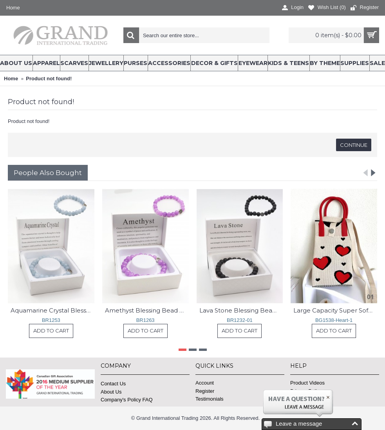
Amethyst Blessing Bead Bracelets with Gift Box (147, 310)
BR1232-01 (240, 320)
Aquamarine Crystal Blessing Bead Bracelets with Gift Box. (52, 310)
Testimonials (209, 399)
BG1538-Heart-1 (333, 320)
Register (204, 391)
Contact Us (113, 384)
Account (204, 383)
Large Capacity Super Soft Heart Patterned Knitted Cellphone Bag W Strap (335, 310)
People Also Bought (48, 173)
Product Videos (307, 383)
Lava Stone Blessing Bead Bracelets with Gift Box (241, 310)
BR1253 (51, 320)
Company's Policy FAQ (127, 400)
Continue (353, 145)
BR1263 (145, 320)
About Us (111, 392)
